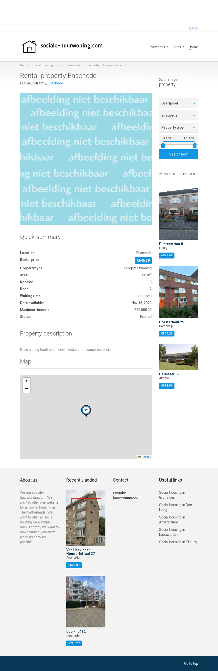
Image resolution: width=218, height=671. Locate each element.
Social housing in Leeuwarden (172, 532)
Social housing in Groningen (172, 494)
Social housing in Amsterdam (172, 519)
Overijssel (73, 65)
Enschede (92, 65)
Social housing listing (47, 65)
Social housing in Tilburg (178, 542)
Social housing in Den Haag (175, 507)
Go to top (191, 664)
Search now (178, 154)
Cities (176, 46)
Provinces (157, 46)
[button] (86, 411)
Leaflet (144, 457)
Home (193, 46)
